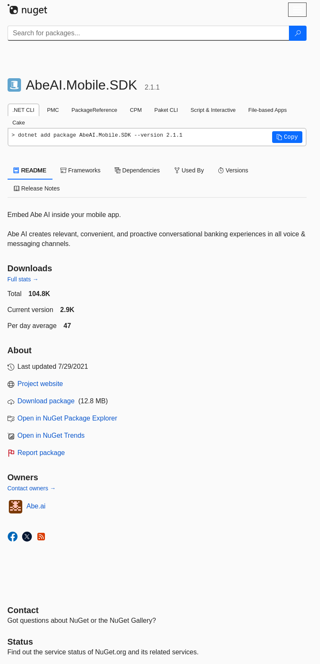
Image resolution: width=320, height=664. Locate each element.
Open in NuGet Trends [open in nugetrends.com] (51, 435)
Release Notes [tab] (37, 188)
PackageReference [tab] (94, 110)
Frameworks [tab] (80, 170)
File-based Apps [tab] (267, 110)
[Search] (298, 33)
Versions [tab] (233, 170)
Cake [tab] (19, 122)
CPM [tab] (136, 110)
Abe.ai (35, 506)
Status (20, 641)
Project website (40, 383)
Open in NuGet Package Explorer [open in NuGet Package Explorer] (67, 418)
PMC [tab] (53, 110)
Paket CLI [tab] (166, 110)
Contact (23, 610)
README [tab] (30, 170)
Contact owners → (32, 488)
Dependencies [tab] (137, 170)
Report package (41, 452)
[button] (287, 137)
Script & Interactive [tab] (213, 110)
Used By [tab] (189, 170)
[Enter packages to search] (148, 33)
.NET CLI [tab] (23, 110)
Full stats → (23, 279)
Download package (46, 401)
